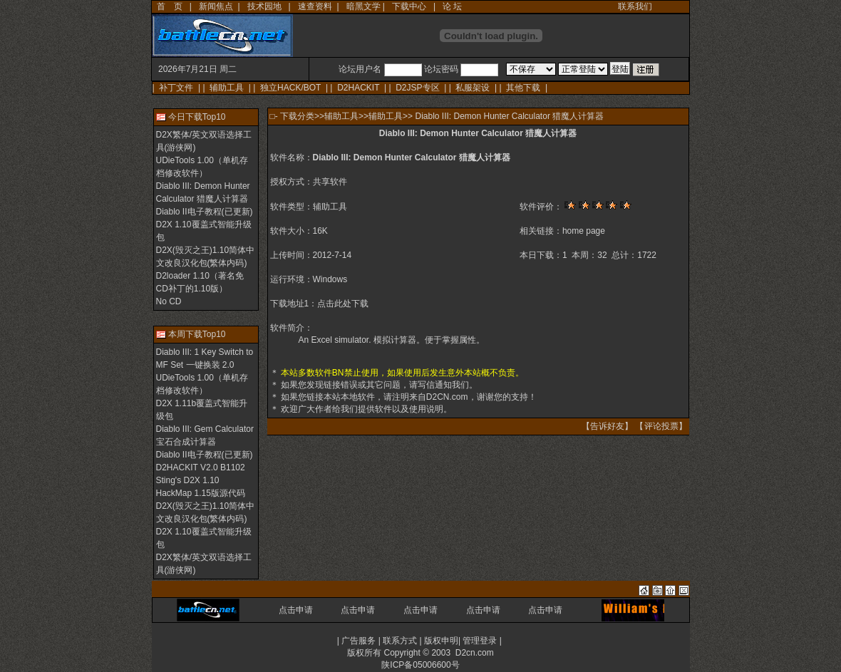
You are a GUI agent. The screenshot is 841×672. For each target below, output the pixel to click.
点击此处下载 (342, 304)
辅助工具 (227, 88)
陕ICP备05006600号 (420, 665)
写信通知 (435, 385)
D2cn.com (474, 653)
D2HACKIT (358, 88)
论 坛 (452, 6)
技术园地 (264, 6)
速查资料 (315, 6)
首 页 (169, 6)
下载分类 (297, 116)
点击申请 (296, 610)
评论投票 (661, 426)
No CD (169, 301)
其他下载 (523, 88)
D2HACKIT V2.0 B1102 (200, 467)
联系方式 (400, 641)
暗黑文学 (363, 6)
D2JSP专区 (417, 88)
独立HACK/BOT (290, 88)
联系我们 (635, 6)
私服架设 (472, 88)
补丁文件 (176, 88)
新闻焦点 (216, 6)
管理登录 (480, 641)
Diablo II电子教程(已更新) (204, 212)
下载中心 (409, 6)
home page (583, 231)
